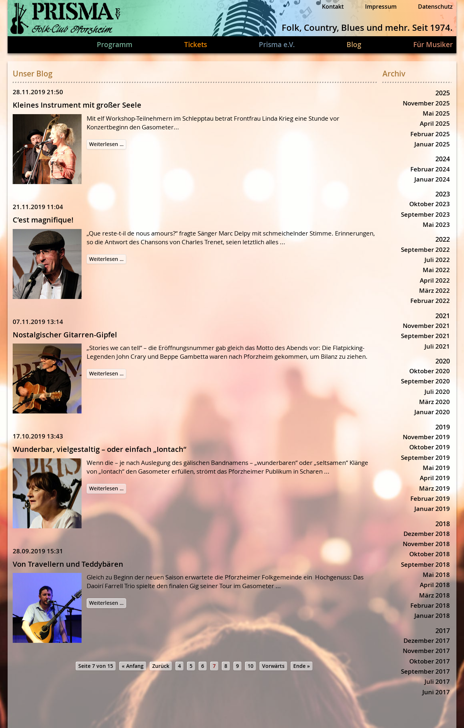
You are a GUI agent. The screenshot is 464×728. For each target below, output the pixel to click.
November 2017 (426, 650)
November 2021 (426, 325)
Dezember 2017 (426, 640)
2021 (442, 315)
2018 (442, 523)
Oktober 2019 (429, 447)
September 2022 (425, 249)
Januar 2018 (432, 615)
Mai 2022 (436, 270)
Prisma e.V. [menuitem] (277, 44)
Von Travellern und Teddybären (68, 564)
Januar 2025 (432, 144)
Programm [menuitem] (114, 44)
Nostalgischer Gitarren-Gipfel (65, 335)
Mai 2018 (436, 574)
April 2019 (435, 478)
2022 (442, 239)
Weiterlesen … (107, 144)
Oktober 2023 (429, 204)
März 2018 (434, 595)
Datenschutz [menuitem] (435, 7)
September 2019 (425, 457)
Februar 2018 (430, 605)
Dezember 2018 (426, 533)
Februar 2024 (430, 169)
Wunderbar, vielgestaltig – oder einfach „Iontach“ (99, 449)
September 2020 (425, 381)
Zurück (160, 665)
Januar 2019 (432, 508)
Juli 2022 (437, 259)
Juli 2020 (437, 391)
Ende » (301, 665)
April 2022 (435, 280)
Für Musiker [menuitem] (433, 44)
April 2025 (435, 123)
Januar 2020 (432, 412)
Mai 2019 (436, 467)
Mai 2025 (436, 113)
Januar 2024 (432, 179)
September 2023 (425, 214)
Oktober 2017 (429, 661)
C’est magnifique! (43, 220)
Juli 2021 (437, 346)
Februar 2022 (430, 300)
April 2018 (435, 585)
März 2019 (434, 488)
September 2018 (425, 564)
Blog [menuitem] (354, 44)
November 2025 (426, 103)
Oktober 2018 (429, 554)
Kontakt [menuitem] (333, 7)
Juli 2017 (437, 681)
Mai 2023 (436, 224)
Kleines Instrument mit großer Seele (77, 105)
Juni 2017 (436, 692)
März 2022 (434, 290)
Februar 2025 (430, 134)
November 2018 (426, 544)
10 (250, 665)
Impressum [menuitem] (381, 7)
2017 (442, 630)
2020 (442, 361)
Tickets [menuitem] (195, 44)
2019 (442, 427)
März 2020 (434, 402)
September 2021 (425, 336)
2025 (442, 92)
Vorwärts (273, 665)
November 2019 (426, 437)
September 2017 (425, 671)
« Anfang (133, 665)
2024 (442, 158)
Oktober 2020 (429, 371)
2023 (442, 194)
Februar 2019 (430, 498)
